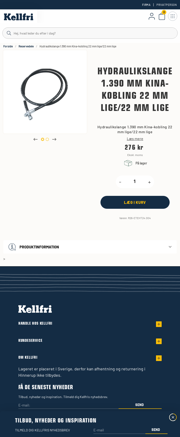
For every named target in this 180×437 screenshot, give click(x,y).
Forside (8, 46)
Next (54, 139)
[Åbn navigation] (172, 16)
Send (139, 405)
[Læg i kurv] (135, 202)
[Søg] (90, 32)
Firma (146, 4)
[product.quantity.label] (134, 181)
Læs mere (135, 139)
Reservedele (26, 46)
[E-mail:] (68, 405)
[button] (90, 247)
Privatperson (166, 4)
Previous (35, 139)
